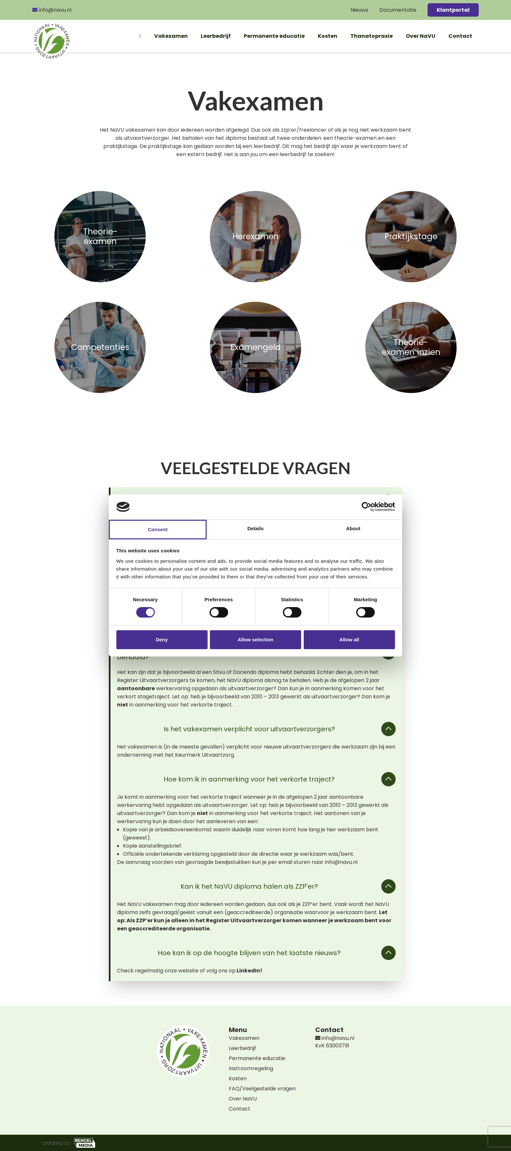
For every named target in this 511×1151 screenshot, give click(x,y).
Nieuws (359, 10)
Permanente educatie (274, 36)
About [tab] (353, 528)
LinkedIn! (250, 970)
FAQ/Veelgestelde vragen (262, 1088)
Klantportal (453, 10)
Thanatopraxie (371, 36)
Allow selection (255, 639)
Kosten (327, 36)
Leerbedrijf (216, 36)
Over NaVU (420, 36)
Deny (162, 639)
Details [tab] (255, 528)
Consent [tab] (158, 529)
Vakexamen (171, 36)
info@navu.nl (51, 10)
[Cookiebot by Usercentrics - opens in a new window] (366, 507)
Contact (460, 36)
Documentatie (397, 10)
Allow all (349, 639)
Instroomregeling (251, 1068)
